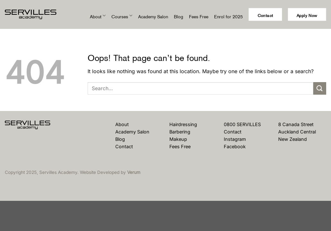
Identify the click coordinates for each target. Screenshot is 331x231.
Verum (133, 172)
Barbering (179, 131)
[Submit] (319, 88)
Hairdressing (183, 124)
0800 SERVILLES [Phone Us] (242, 124)
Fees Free (198, 17)
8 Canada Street (296, 124)
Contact (124, 146)
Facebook (235, 146)
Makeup (178, 139)
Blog (178, 17)
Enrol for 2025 (228, 17)
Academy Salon (153, 17)
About (98, 17)
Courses (121, 17)
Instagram (235, 139)
